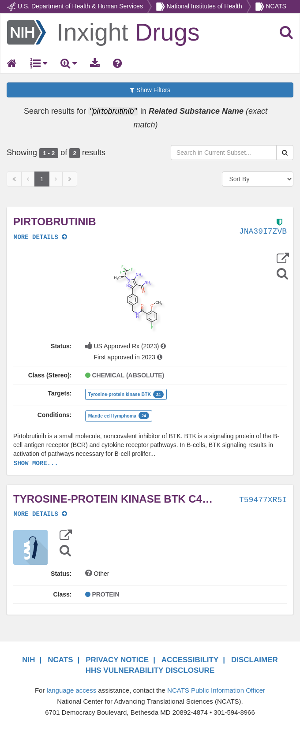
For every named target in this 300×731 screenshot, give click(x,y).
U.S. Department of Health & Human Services (80, 6)
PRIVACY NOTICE (117, 660)
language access (72, 690)
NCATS (276, 6)
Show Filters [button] (150, 89)
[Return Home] (103, 31)
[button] (138, 297)
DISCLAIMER (254, 660)
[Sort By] (258, 179)
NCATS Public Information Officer (216, 690)
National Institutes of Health (204, 6)
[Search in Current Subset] (224, 152)
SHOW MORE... (36, 463)
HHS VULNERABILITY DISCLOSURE (150, 670)
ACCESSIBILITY (189, 660)
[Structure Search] (282, 273)
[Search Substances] (284, 152)
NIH (28, 660)
